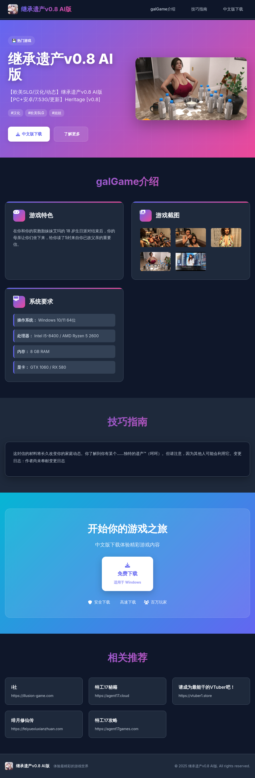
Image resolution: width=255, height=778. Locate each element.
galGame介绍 (162, 8)
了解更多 (72, 133)
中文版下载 (233, 8)
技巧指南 (199, 8)
